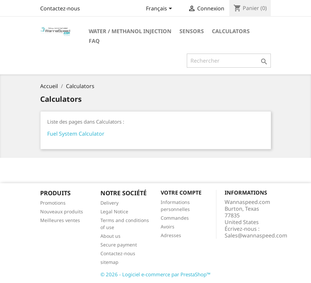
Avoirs (167, 226)
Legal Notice (114, 211)
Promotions (53, 203)
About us (110, 236)
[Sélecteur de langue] (160, 9)
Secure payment (118, 244)
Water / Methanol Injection (130, 31)
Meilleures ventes (60, 220)
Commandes (175, 218)
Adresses (171, 235)
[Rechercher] (229, 61)
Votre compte (181, 192)
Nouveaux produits (61, 211)
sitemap (109, 262)
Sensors (191, 31)
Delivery (109, 203)
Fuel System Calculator (75, 133)
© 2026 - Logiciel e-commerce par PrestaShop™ (155, 274)
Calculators (231, 31)
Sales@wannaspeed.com (256, 235)
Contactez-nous (60, 8)
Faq (94, 41)
